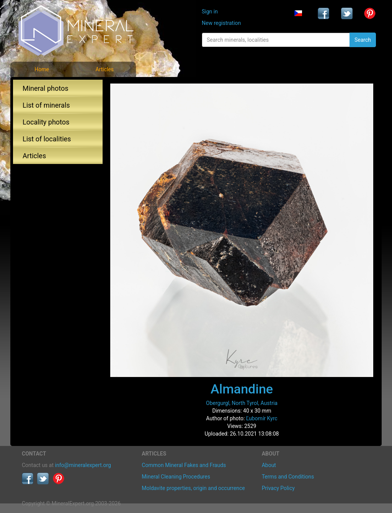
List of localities (47, 139)
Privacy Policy (278, 488)
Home (41, 69)
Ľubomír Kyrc (262, 418)
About (269, 465)
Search (362, 40)
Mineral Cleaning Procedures (176, 477)
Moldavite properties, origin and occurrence (193, 488)
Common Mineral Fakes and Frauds (184, 465)
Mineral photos (46, 88)
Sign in (210, 11)
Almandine (242, 389)
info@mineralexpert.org (83, 465)
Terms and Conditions (288, 477)
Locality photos (46, 122)
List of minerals (46, 105)
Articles (104, 69)
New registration (221, 23)
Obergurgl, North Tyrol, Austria (242, 403)
